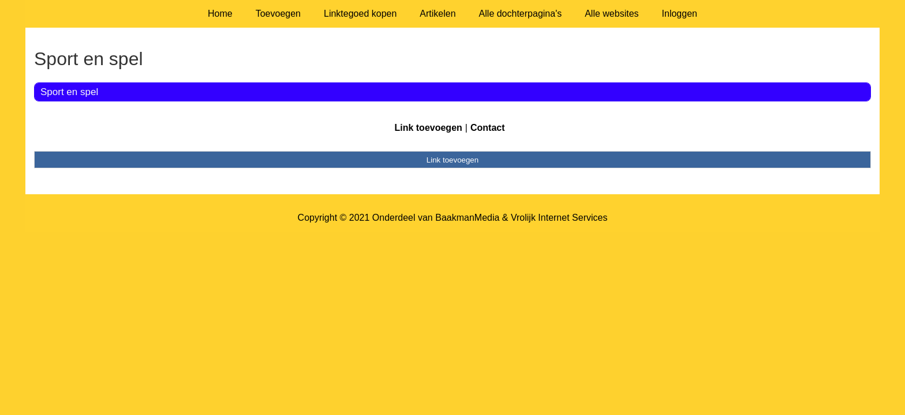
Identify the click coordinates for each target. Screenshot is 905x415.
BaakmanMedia (467, 217)
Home (220, 13)
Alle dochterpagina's (520, 13)
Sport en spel (69, 91)
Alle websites (611, 13)
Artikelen (437, 13)
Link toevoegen (428, 128)
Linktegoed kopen (360, 13)
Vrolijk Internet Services (559, 217)
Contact (487, 128)
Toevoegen (278, 13)
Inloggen (679, 13)
